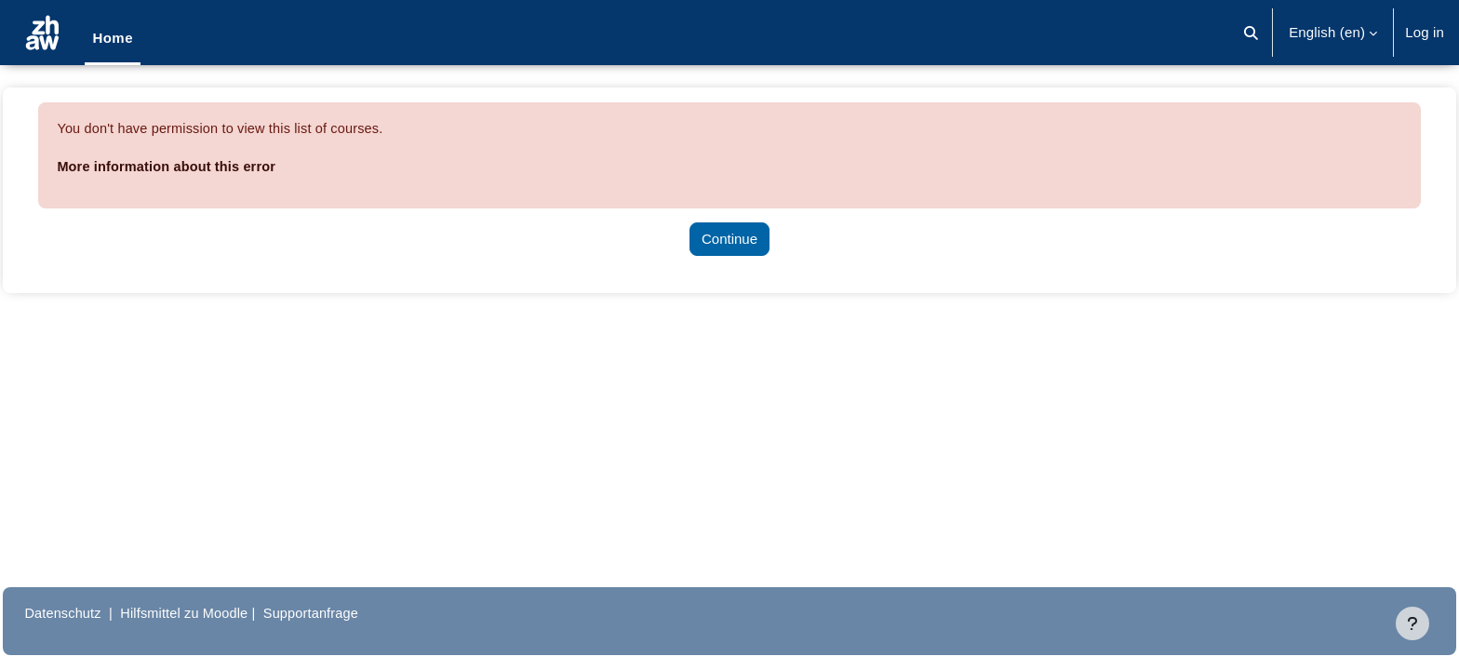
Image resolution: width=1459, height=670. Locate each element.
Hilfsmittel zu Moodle (232, 613)
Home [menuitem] (112, 38)
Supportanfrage (362, 613)
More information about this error (212, 166)
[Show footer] (1412, 623)
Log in (1424, 32)
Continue (729, 239)
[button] (1251, 32)
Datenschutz (105, 613)
